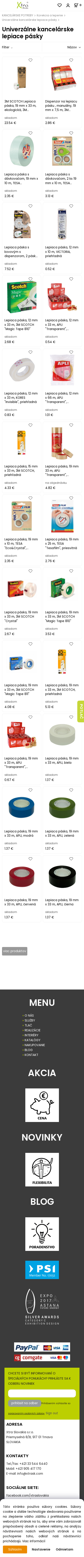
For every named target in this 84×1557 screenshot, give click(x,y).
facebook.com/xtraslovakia (27, 1495)
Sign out (52, 1413)
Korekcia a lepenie (50, 15)
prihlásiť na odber (24, 1403)
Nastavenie (41, 1549)
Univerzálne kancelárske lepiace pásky (29, 20)
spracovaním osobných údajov (26, 1413)
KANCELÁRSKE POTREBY (17, 15)
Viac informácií (33, 1541)
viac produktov (14, 951)
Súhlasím (15, 1549)
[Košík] (79, 5)
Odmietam (64, 1549)
